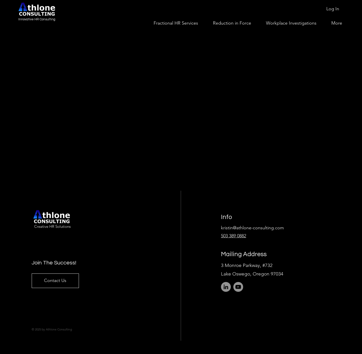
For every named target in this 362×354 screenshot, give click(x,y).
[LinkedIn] (226, 287)
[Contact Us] (55, 280)
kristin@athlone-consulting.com (252, 228)
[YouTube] (238, 287)
